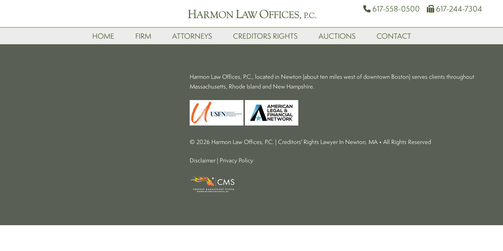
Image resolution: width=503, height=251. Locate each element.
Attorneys (192, 36)
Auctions (337, 36)
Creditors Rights (265, 36)
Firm (143, 36)
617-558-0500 (391, 8)
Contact (394, 36)
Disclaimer (203, 116)
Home (103, 36)
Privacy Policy (236, 116)
